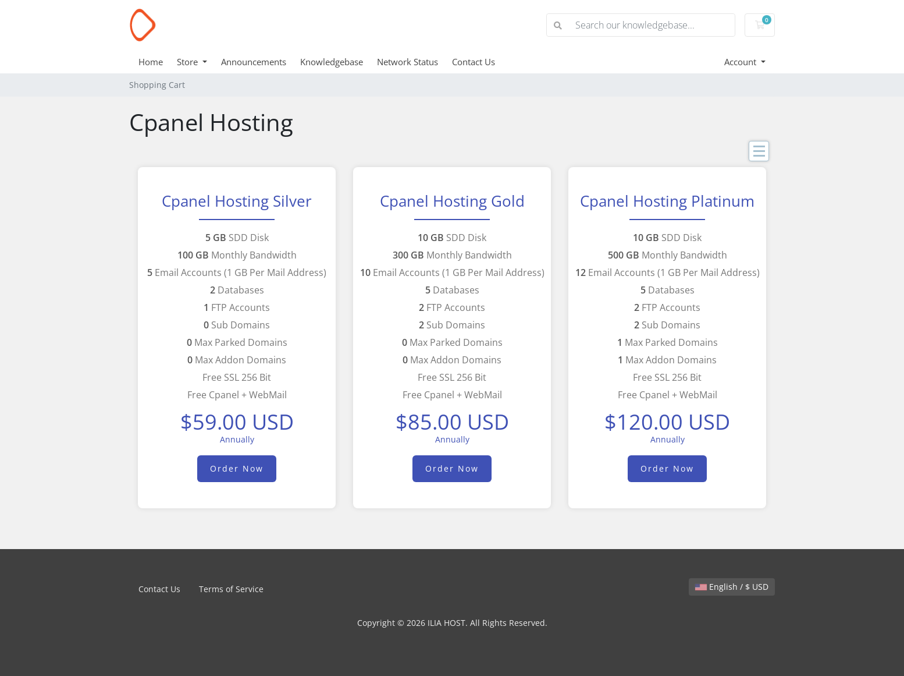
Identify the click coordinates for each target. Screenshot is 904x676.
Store (188, 62)
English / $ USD (731, 586)
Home (150, 62)
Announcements (253, 62)
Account (741, 62)
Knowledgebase (331, 62)
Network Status (407, 62)
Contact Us (473, 62)
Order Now (237, 468)
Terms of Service (231, 588)
